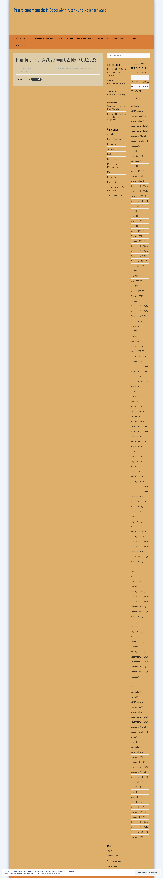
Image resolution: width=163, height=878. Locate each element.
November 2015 (138, 721)
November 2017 (138, 601)
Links (134, 38)
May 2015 (135, 747)
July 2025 (135, 151)
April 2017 (135, 636)
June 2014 (135, 792)
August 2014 (136, 782)
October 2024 (137, 196)
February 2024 (137, 236)
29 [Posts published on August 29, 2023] (134, 91)
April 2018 (135, 576)
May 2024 (135, 221)
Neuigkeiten (79, 68)
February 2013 (137, 837)
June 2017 (135, 626)
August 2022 (136, 326)
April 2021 (135, 406)
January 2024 (136, 241)
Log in (109, 850)
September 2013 (138, 832)
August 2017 (136, 616)
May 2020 (135, 461)
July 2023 (135, 271)
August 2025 (136, 146)
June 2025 (135, 156)
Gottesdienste (69, 68)
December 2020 (138, 426)
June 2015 (135, 742)
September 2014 (138, 777)
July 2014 (135, 787)
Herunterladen (36, 79)
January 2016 (136, 712)
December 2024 (138, 186)
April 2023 (135, 286)
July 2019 (135, 511)
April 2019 (135, 526)
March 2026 (136, 110)
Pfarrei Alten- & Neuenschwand (75, 38)
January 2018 (136, 591)
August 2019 (136, 506)
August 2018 (136, 561)
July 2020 (135, 451)
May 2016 (135, 692)
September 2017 (138, 611)
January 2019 (136, 536)
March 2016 (136, 701)
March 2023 (136, 291)
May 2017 (135, 631)
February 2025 (137, 176)
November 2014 (138, 767)
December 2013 (138, 822)
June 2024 (135, 216)
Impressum (20, 45)
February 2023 (137, 296)
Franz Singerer (26, 68)
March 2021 (136, 411)
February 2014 (137, 812)
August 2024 (136, 206)
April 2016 (135, 696)
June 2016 (135, 686)
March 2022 (136, 351)
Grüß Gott (20, 38)
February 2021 (137, 416)
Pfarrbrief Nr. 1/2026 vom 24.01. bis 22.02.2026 (116, 117)
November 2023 (138, 251)
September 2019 (138, 501)
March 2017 (136, 641)
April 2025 (135, 166)
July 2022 (135, 331)
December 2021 (138, 366)
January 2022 (136, 361)
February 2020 (137, 476)
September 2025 (138, 141)
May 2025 (135, 161)
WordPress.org (113, 865)
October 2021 (137, 376)
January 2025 (136, 181)
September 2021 (138, 381)
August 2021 (136, 386)
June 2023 (135, 276)
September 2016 (138, 671)
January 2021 (136, 421)
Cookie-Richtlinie (54, 874)
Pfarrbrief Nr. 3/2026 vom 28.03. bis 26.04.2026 (116, 72)
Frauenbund (112, 144)
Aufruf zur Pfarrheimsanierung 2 (116, 83)
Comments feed (114, 861)
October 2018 (137, 551)
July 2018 (135, 566)
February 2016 (137, 707)
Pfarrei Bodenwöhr (43, 38)
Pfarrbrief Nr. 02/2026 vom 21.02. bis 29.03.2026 (116, 105)
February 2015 (137, 757)
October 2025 (137, 136)
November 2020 (138, 431)
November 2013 (138, 827)
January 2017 (136, 651)
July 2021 (135, 391)
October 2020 (137, 436)
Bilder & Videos (114, 139)
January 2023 (136, 301)
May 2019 (135, 521)
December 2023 (138, 246)
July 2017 (135, 621)
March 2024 (136, 231)
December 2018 (138, 541)
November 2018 (138, 546)
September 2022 (138, 321)
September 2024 (138, 201)
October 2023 (137, 256)
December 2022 (138, 306)
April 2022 (135, 346)
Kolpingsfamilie (113, 159)
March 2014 (136, 807)
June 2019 (135, 516)
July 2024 (135, 211)
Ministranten (112, 172)
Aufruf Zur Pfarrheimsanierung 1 (116, 94)
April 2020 (135, 466)
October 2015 (137, 727)
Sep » (137, 98)
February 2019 (137, 531)
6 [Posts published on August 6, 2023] (148, 72)
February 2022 (137, 356)
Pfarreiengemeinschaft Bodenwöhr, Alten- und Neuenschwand (60, 10)
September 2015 (138, 732)
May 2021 (135, 401)
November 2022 (138, 311)
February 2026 (137, 116)
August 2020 (136, 446)
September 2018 (138, 556)
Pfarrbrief (87, 68)
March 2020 (136, 471)
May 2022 (135, 341)
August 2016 (136, 676)
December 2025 (138, 126)
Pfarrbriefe (120, 38)
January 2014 (136, 817)
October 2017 (137, 606)
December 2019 (138, 486)
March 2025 (136, 171)
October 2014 (137, 772)
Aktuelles (103, 38)
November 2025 (138, 130)
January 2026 (136, 121)
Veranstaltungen (23, 71)
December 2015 (138, 717)
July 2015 (135, 737)
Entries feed (112, 855)
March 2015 (136, 752)
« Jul (132, 98)
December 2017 (138, 596)
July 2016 (135, 681)
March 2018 (136, 581)
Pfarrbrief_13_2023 (23, 79)
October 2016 (137, 666)
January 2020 (136, 481)
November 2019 (138, 491)
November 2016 (138, 661)
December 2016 (138, 656)
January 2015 (136, 762)
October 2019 (137, 496)
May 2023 (135, 281)
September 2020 (138, 441)
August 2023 (136, 266)
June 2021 (135, 396)
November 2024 (138, 191)
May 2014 (135, 797)
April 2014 (135, 802)
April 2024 (135, 226)
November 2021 (138, 371)
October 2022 (137, 316)
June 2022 (135, 336)
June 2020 (135, 456)
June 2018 (135, 571)
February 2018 (137, 586)
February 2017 (137, 646)
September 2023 (138, 261)
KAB (109, 154)
